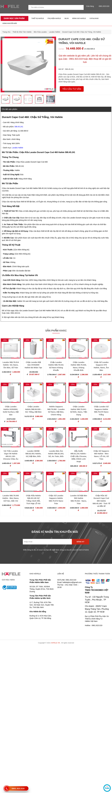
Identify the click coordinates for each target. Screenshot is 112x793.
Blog (67, 18)
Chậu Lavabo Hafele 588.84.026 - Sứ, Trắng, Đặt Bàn (33, 409)
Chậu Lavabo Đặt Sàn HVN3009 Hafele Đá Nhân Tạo (33, 365)
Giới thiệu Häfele (8, 580)
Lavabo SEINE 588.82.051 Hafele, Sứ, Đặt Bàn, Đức (33, 453)
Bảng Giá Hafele (79, 18)
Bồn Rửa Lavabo (40, 32)
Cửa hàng (90, 6)
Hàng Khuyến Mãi (9, 23)
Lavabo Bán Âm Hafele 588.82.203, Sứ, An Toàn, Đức (56, 453)
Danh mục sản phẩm (13, 18)
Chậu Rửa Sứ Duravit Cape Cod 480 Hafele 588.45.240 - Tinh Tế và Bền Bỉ (101, 500)
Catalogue (94, 18)
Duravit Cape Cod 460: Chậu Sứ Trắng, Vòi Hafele (81, 32)
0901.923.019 (103, 6)
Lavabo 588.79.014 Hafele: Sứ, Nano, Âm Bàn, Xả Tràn (11, 365)
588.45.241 (19, 127)
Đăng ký (80, 542)
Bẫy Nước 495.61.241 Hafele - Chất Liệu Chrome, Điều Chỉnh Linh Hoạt (78, 456)
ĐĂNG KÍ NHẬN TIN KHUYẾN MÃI (55, 531)
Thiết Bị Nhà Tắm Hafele (22, 32)
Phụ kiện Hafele (54, 18)
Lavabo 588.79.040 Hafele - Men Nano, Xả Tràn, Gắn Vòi (10, 498)
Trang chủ (6, 32)
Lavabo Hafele (54, 32)
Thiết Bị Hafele (37, 18)
